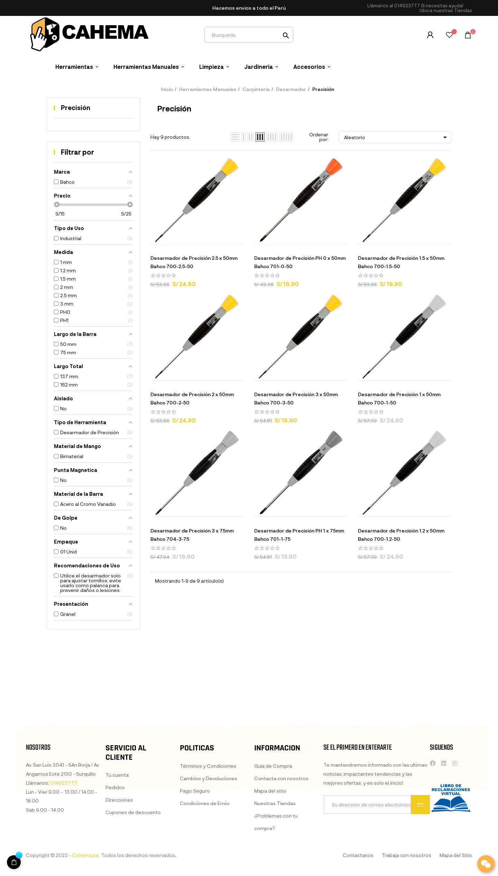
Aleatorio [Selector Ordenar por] (396, 137)
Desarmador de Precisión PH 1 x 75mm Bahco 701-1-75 (299, 535)
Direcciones (119, 866)
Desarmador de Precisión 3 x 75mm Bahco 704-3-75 (192, 535)
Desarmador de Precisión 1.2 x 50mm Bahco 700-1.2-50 (401, 535)
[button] (445, 10)
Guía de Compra (273, 843)
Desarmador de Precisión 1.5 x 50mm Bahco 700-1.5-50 (401, 262)
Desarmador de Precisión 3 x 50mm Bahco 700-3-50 (296, 398)
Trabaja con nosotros (406, 855)
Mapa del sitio (270, 867)
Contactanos (358, 855)
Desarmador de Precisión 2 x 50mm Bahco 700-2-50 (192, 398)
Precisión (75, 107)
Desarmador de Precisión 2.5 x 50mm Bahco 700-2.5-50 (194, 262)
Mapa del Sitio (456, 855)
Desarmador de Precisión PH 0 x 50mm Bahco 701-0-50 (300, 262)
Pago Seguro (195, 860)
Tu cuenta (117, 842)
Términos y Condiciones (208, 835)
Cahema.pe (85, 855)
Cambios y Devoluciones (208, 847)
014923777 (407, 5)
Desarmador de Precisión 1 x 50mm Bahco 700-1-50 (399, 398)
